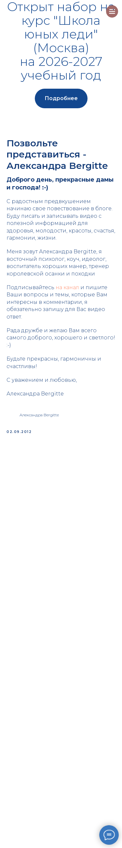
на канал (67, 287)
